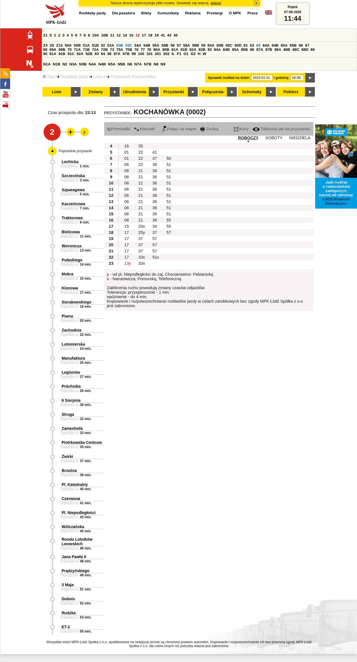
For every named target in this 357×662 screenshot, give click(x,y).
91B (61, 54)
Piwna (67, 316)
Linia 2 (99, 76)
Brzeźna (69, 470)
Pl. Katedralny (75, 484)
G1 (185, 54)
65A (284, 45)
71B (86, 49)
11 (112, 35)
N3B (83, 64)
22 (140, 152)
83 (210, 49)
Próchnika (71, 386)
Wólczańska (73, 526)
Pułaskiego (72, 260)
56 (172, 45)
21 (140, 170)
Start (49, 76)
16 (137, 35)
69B (61, 49)
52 (103, 45)
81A (174, 49)
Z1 (45, 35)
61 (246, 45)
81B (183, 49)
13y (127, 263)
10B (104, 35)
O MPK (235, 13)
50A (68, 45)
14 (125, 35)
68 (45, 49)
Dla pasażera (123, 13)
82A (193, 49)
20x (141, 226)
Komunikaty (168, 13)
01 (126, 152)
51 (169, 164)
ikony (241, 129)
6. (173, 54)
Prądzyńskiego (76, 571)
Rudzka (69, 613)
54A (137, 45)
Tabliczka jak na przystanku (281, 129)
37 (155, 158)
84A (217, 49)
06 (126, 164)
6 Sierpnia (71, 400)
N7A (138, 64)
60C (229, 45)
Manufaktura (73, 358)
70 (69, 49)
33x (141, 257)
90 (45, 54)
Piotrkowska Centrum (82, 442)
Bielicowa (71, 232)
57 (179, 45)
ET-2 (66, 627)
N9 (163, 64)
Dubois (68, 599)
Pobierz (290, 92)
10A (95, 35)
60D (238, 45)
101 (149, 54)
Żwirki (67, 456)
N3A (73, 64)
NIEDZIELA (300, 138)
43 (169, 35)
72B (104, 49)
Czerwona (71, 498)
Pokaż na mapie (179, 129)
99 (134, 54)
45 (176, 35)
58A (186, 45)
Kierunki (144, 129)
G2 (193, 54)
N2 (64, 64)
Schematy (252, 92)
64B (275, 45)
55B (165, 45)
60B (220, 45)
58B (195, 45)
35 (140, 146)
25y (141, 232)
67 (307, 45)
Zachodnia (71, 330)
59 (203, 45)
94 (103, 54)
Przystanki (173, 92)
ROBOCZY (248, 138)
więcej (216, 3)
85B (244, 49)
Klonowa (70, 288)
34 (155, 226)
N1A (47, 64)
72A (95, 49)
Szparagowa (73, 190)
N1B (56, 64)
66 (301, 45)
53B (119, 45)
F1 (179, 54)
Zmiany (95, 92)
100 (141, 54)
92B (89, 54)
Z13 (59, 45)
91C (70, 54)
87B (268, 49)
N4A (92, 64)
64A (266, 45)
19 (156, 35)
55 (169, 220)
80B (165, 49)
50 (169, 158)
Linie (56, 92)
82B (202, 49)
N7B (147, 64)
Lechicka (70, 161)
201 (158, 54)
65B (293, 45)
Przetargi (215, 13)
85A (235, 49)
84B (226, 49)
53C (128, 45)
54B (146, 45)
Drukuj (209, 129)
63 (258, 45)
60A (211, 45)
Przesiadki (118, 129)
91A (52, 54)
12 (119, 35)
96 (109, 54)
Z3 (45, 45)
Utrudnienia (134, 92)
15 (131, 35)
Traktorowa (72, 218)
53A (110, 45)
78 (149, 49)
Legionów (71, 372)
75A (119, 49)
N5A (112, 64)
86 (252, 49)
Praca (252, 13)
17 (144, 35)
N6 (129, 64)
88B (286, 49)
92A (80, 54)
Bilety (146, 13)
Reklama (193, 13)
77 (143, 49)
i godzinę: (281, 78)
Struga (68, 414)
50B (77, 45)
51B (95, 45)
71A (77, 49)
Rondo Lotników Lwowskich (77, 541)
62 (252, 45)
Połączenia (213, 92)
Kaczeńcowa (73, 204)
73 (112, 49)
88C (295, 49)
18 (150, 35)
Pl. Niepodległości (79, 512)
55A (156, 45)
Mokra (67, 274)
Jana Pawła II (74, 556)
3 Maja (68, 585)
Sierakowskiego (77, 302)
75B (128, 49)
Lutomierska (73, 344)
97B (126, 54)
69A (52, 49)
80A (156, 49)
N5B (121, 64)
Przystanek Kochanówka (133, 76)
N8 (156, 64)
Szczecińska (73, 176)
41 (163, 35)
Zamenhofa (72, 428)
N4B (102, 64)
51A (86, 45)
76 (136, 49)
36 (155, 164)
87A (259, 49)
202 (166, 54)
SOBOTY (274, 138)
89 (313, 49)
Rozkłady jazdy (74, 76)
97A (116, 54)
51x (156, 257)
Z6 (52, 45)
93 (97, 54)
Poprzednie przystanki (75, 151)
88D (304, 49)
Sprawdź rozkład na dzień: (229, 78)
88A (277, 49)
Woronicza (72, 246)
